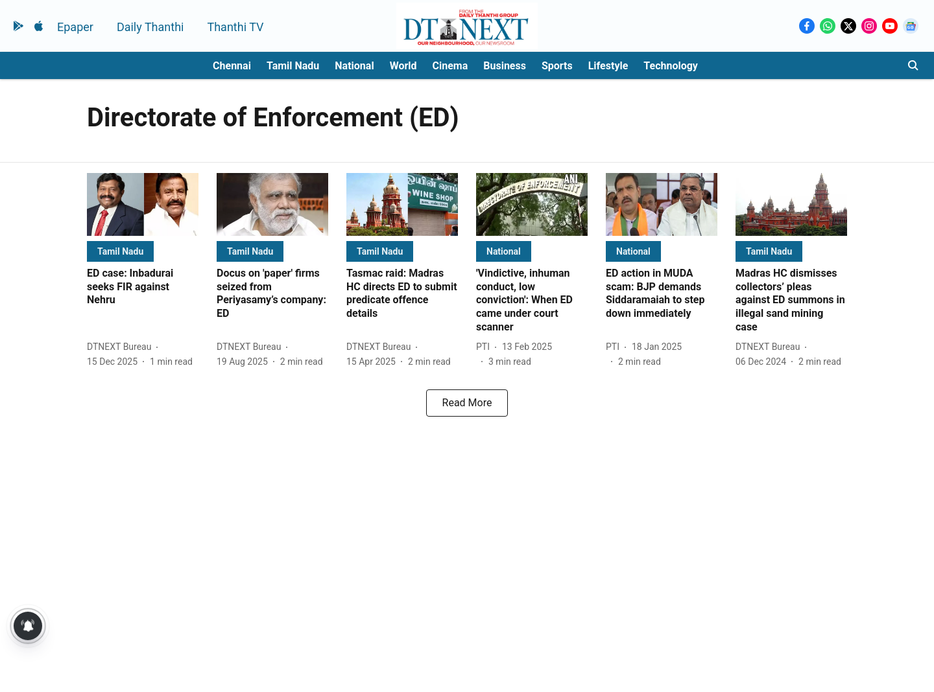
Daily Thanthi (150, 27)
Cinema (450, 66)
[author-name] (121, 347)
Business (504, 66)
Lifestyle (608, 66)
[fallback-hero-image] (142, 204)
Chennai (232, 66)
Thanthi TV (235, 27)
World (403, 66)
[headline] (142, 287)
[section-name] (120, 251)
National (354, 66)
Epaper (75, 27)
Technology (670, 66)
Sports (557, 66)
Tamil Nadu (293, 66)
